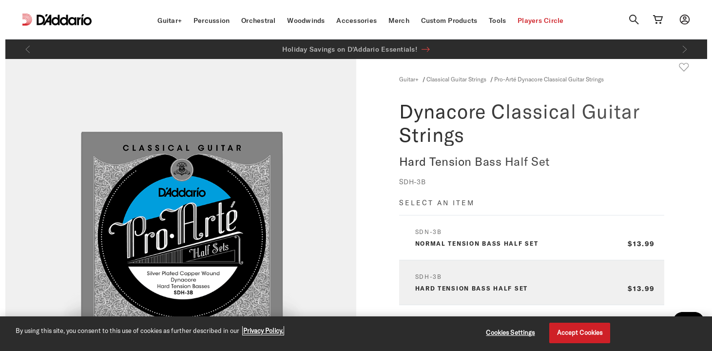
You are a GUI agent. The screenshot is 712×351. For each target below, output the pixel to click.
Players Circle (541, 20)
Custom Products (449, 20)
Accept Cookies (580, 332)
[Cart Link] (658, 19)
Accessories (356, 20)
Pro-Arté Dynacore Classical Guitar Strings (549, 79)
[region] (356, 333)
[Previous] (28, 49)
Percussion (211, 20)
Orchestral (258, 20)
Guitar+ (169, 20)
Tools (497, 20)
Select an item (437, 202)
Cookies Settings (510, 332)
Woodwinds (306, 20)
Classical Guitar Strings (456, 79)
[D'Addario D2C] (64, 19)
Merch (398, 20)
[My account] (684, 19)
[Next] (685, 49)
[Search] (634, 19)
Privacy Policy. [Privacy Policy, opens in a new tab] (263, 330)
